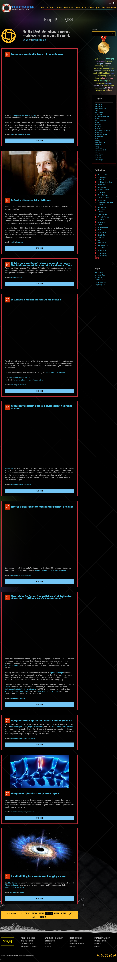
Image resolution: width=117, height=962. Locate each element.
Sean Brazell (102, 232)
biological (98, 144)
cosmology (22, 698)
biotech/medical (20, 134)
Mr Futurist (98, 277)
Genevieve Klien (14, 485)
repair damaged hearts (18, 727)
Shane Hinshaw (103, 227)
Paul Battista (102, 192)
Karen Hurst (102, 200)
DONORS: (72, 941)
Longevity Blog (100, 275)
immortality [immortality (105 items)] (102, 76)
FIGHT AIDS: (25, 944)
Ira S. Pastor (102, 253)
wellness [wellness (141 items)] (108, 90)
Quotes (98, 8)
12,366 (34, 913)
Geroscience (99, 272)
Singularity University (102, 116)
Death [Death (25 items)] (113, 68)
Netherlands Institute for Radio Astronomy (21, 689)
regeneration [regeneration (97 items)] (98, 85)
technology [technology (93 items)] (109, 88)
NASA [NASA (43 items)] (108, 81)
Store (103, 8)
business (98, 156)
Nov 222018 (7, 407)
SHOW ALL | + (98, 258)
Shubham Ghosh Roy (105, 182)
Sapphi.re (31, 955)
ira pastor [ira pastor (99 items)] (98, 78)
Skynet (97, 118)
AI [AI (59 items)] (99, 59)
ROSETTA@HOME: (26, 947)
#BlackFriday (12, 883)
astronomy (98, 132)
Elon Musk (98, 114)
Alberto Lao (101, 225)
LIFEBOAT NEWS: (50, 938)
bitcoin (97, 152)
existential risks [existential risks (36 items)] (97, 70)
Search (113, 33)
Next (42, 917)
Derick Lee (12, 385)
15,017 (33, 917)
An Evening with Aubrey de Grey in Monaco (31, 200)
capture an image (56, 673)
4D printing (98, 106)
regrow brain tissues (36, 727)
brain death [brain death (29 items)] (96, 68)
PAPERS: (48, 947)
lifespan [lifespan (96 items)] (96, 81)
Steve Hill (12, 134)
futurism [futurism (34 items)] (112, 70)
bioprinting (98, 148)
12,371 (70, 913)
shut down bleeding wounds (62, 727)
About (42, 8)
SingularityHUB (100, 285)
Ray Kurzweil (99, 112)
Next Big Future (100, 280)
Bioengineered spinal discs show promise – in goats (35, 794)
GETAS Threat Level (8, 941)
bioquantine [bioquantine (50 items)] (108, 61)
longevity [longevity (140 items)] (103, 81)
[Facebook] (98, 955)
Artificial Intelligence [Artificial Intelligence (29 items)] (101, 61)
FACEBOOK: (24, 938)
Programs (58, 8)
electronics (28, 575)
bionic (97, 146)
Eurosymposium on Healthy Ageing (23, 115)
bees (96, 138)
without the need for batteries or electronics (50, 570)
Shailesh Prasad (103, 190)
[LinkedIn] (106, 955)
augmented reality (101, 134)
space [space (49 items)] (96, 88)
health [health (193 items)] (99, 73)
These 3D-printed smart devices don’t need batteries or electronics (42, 507)
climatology (99, 160)
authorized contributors (39, 40)
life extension (28, 134)
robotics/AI (23, 385)
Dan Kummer (102, 207)
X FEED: (23, 941)
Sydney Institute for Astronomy (16, 691)
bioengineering (22, 812)
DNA (96, 110)
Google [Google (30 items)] (94, 73)
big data (97, 140)
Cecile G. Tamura (103, 217)
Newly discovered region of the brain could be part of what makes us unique (41, 407)
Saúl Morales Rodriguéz (102, 178)
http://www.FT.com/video (55, 373)
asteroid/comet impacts (103, 130)
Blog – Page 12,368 (58, 20)
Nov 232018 (7, 54)
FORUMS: (72, 947)
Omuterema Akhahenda (102, 211)
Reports (65, 8)
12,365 (27, 913)
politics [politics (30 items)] (97, 83)
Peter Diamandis (100, 108)
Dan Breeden (102, 187)
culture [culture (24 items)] (110, 68)
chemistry (98, 158)
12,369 (56, 913)
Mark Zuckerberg (100, 120)
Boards (52, 8)
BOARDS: (96, 941)
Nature (7, 687)
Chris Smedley (102, 256)
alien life (98, 124)
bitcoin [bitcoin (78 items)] (106, 66)
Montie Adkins (102, 250)
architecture (99, 128)
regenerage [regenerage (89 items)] (108, 83)
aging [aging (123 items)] (96, 59)
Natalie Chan (102, 235)
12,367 (41, 913)
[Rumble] (114, 955)
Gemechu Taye (103, 195)
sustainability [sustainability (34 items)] (102, 88)
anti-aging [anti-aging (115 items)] (110, 59)
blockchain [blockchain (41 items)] (111, 66)
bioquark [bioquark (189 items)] (101, 63)
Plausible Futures (100, 282)
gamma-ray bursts (12, 665)
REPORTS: (48, 944)
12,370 (63, 913)
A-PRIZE (71, 8)
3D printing (21, 575)
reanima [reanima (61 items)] (101, 83)
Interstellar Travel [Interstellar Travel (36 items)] (111, 76)
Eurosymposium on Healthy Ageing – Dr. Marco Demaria (37, 54)
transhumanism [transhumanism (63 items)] (100, 91)
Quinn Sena (101, 185)
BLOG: (47, 941)
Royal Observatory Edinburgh (47, 691)
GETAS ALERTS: (97, 938)
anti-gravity (98, 126)
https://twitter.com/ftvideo (20, 378)
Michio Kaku (9, 468)
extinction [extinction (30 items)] (104, 70)
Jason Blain (102, 248)
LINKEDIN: (72, 938)
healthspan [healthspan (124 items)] (106, 73)
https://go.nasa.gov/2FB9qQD (16, 887)
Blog (47, 8)
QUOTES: (96, 947)
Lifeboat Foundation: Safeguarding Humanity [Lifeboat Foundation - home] (17, 8)
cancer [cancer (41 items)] (100, 68)
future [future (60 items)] (108, 70)
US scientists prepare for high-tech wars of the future (36, 300)
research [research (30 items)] (105, 85)
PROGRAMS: (97, 944)
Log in (28, 40)
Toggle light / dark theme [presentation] (114, 3)
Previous (12, 913)
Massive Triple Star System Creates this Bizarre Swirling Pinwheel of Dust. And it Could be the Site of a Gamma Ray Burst (41, 597)
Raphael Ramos (103, 230)
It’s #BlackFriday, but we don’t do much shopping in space (38, 876)
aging (97, 122)
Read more (39, 140)
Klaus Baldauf (13, 277)
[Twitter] (102, 955)
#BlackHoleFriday (11, 885)
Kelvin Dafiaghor (103, 197)
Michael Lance (13, 892)
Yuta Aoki (101, 219)
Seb (99, 240)
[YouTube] (110, 955)
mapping (21, 485)
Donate (78, 8)
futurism (20, 277)
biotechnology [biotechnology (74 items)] (99, 66)
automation (99, 136)
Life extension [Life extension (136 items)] (107, 78)
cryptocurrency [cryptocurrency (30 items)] (106, 68)
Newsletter (91, 8)
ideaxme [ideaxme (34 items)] (95, 76)
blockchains (99, 154)
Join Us (84, 8)
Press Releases (111, 8)
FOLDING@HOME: (74, 944)
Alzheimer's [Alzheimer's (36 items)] (103, 59)
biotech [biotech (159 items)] (108, 63)
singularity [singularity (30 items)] (112, 85)
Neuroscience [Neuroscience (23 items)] (112, 81)
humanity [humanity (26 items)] (113, 73)
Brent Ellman (102, 243)
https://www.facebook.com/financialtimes (28, 380)
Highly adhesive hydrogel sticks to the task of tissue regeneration (41, 721)
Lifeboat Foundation (13, 955)
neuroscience (27, 485)
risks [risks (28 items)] (108, 85)
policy (17, 385)
